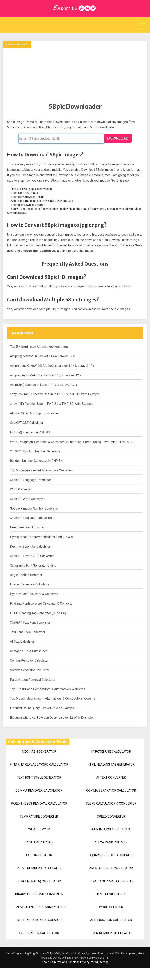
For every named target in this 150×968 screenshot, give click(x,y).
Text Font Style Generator (27, 632)
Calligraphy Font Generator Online (33, 565)
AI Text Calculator (22, 641)
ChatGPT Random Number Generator (35, 451)
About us (47, 962)
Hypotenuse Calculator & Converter (34, 594)
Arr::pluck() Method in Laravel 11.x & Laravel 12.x (43, 385)
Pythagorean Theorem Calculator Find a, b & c (41, 537)
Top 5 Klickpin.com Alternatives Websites (39, 347)
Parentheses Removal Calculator (32, 680)
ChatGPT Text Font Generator (30, 622)
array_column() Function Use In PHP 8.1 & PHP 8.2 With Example (55, 394)
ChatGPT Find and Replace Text (32, 518)
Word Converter (21, 489)
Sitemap (103, 962)
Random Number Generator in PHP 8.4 (36, 461)
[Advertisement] (75, 75)
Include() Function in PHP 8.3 (30, 432)
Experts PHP (102, 957)
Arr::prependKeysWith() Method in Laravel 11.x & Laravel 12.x (52, 366)
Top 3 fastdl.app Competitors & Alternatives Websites (47, 689)
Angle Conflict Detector (26, 575)
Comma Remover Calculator (29, 660)
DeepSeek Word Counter (27, 527)
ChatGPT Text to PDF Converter (32, 556)
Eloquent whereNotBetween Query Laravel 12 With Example (51, 717)
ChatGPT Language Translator (30, 480)
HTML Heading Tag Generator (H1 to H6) (38, 613)
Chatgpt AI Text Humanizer (28, 651)
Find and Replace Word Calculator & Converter (42, 603)
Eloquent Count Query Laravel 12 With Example (42, 708)
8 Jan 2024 (23, 44)
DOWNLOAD (117, 138)
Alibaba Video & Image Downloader (34, 413)
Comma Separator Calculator (29, 670)
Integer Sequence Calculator (29, 584)
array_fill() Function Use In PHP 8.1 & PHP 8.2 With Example (51, 404)
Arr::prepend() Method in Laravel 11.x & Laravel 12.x (45, 375)
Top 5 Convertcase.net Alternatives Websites (41, 470)
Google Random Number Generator (34, 508)
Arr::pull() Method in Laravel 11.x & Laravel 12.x (42, 356)
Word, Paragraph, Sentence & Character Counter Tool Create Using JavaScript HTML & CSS (72, 442)
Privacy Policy (88, 962)
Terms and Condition (67, 962)
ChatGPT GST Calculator (26, 423)
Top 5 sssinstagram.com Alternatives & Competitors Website (52, 698)
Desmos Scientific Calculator (30, 546)
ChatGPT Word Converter (27, 499)
